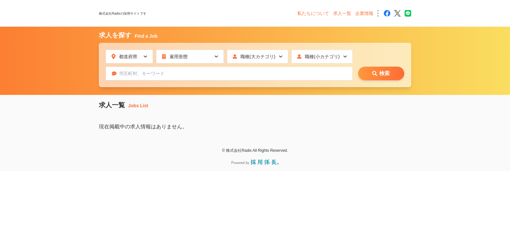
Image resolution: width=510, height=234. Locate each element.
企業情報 (364, 13)
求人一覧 (342, 13)
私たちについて (313, 13)
